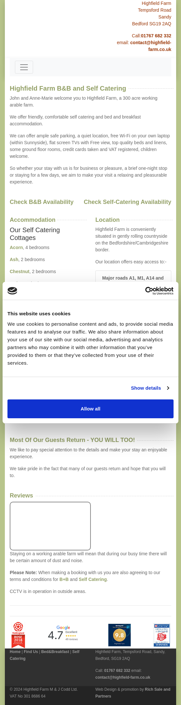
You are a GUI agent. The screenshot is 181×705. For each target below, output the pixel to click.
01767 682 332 (156, 35)
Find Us (31, 651)
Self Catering (93, 579)
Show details (146, 388)
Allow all (91, 408)
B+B (63, 579)
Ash (14, 259)
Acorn (16, 247)
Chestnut (20, 271)
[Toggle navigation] (24, 67)
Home (15, 651)
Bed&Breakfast (55, 651)
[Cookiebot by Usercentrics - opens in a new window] (145, 291)
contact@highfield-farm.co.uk (122, 677)
